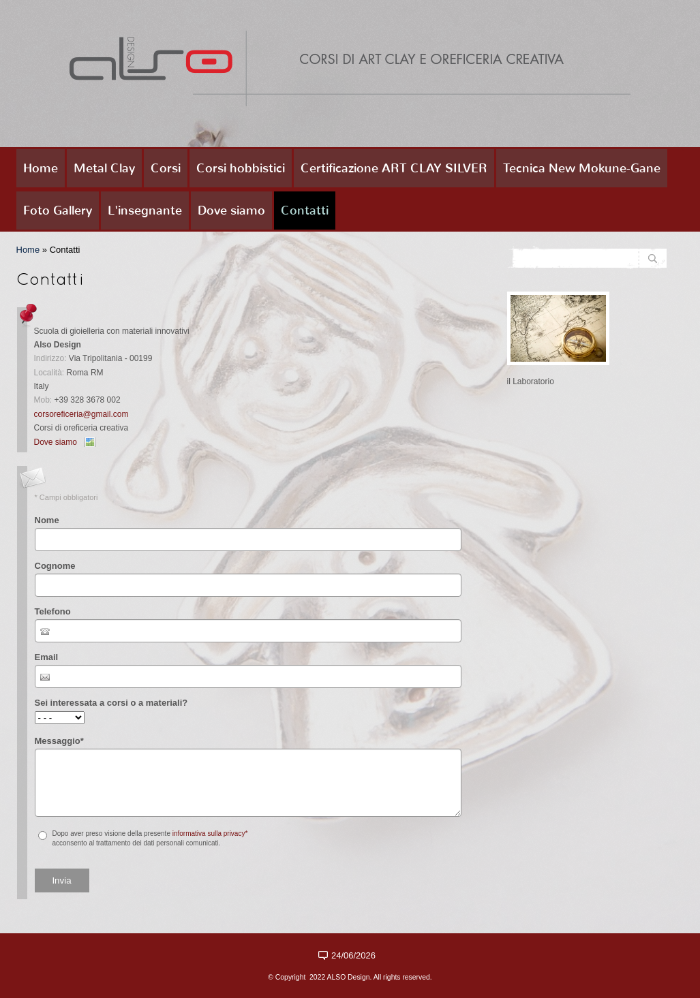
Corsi (166, 168)
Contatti (305, 210)
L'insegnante (145, 210)
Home (40, 168)
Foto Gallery (57, 210)
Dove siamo (231, 210)
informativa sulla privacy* (210, 833)
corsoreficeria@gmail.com (81, 414)
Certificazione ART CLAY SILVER (394, 168)
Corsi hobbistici (240, 168)
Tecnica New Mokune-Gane (581, 168)
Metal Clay (104, 168)
